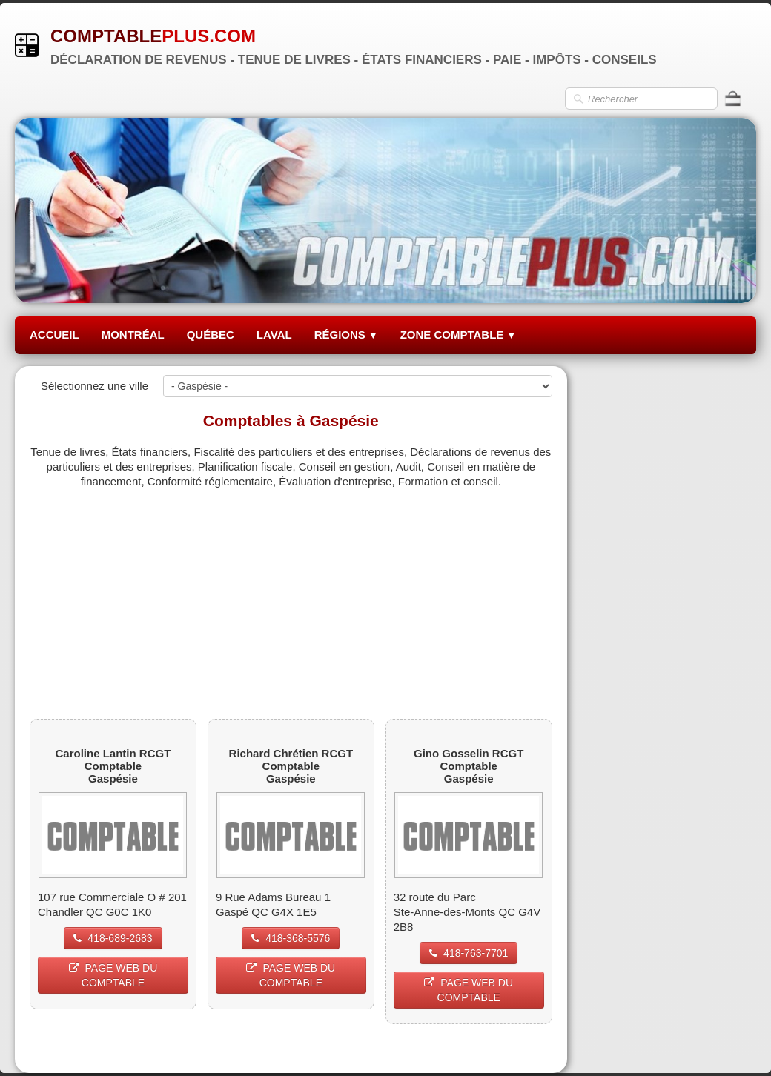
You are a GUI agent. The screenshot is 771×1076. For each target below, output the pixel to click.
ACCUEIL (54, 334)
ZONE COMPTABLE (458, 334)
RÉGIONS (346, 334)
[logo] (341, 45)
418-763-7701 (468, 953)
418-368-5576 (290, 938)
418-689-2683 (112, 938)
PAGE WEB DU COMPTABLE (113, 975)
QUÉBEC (210, 334)
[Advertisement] (291, 593)
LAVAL (274, 334)
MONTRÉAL (133, 334)
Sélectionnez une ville (94, 385)
